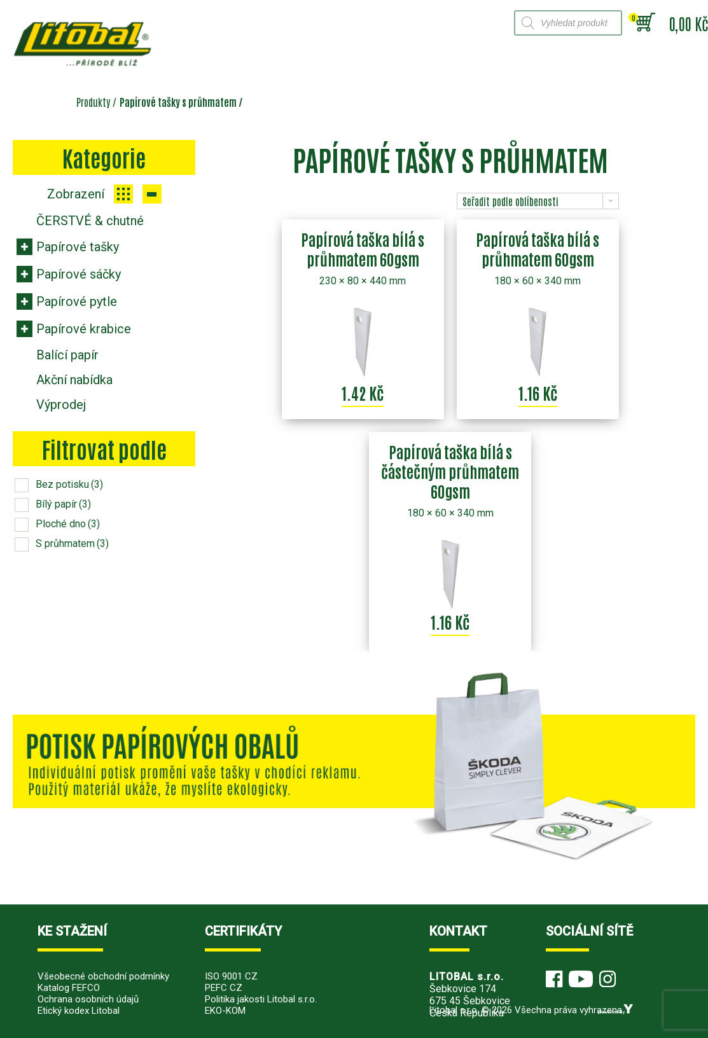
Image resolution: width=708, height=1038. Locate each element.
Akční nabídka (74, 379)
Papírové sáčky (78, 274)
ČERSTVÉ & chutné (90, 220)
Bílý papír (63, 504)
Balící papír (67, 355)
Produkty (93, 101)
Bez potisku (69, 484)
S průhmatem (72, 543)
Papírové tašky (77, 246)
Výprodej (61, 404)
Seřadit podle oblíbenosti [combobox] (510, 201)
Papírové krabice (83, 328)
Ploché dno (68, 524)
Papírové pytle (76, 301)
